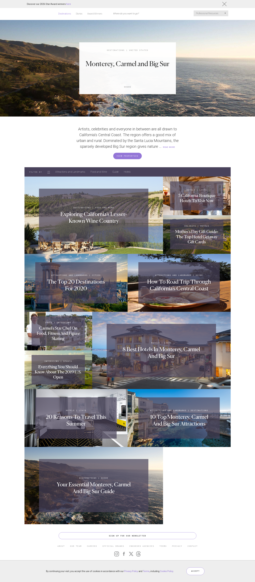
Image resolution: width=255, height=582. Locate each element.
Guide (115, 171)
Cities (96, 275)
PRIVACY (177, 546)
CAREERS (92, 546)
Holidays (190, 226)
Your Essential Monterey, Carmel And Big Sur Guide (94, 487)
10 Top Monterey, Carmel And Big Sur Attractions (179, 420)
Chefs (49, 322)
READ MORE (169, 147)
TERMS (163, 546)
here (68, 4)
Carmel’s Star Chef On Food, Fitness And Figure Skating (58, 333)
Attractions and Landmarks (70, 171)
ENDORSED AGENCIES (142, 546)
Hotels (127, 171)
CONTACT (193, 546)
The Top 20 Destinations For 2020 (76, 285)
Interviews (64, 322)
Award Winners (94, 13)
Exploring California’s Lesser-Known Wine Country (93, 217)
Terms (146, 571)
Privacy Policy (131, 571)
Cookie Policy (166, 571)
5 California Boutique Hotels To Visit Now (196, 198)
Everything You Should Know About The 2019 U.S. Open (58, 372)
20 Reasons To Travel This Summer (76, 420)
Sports (67, 361)
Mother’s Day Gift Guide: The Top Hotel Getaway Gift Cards (196, 236)
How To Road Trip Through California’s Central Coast (179, 285)
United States (138, 50)
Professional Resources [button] (211, 13)
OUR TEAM (76, 546)
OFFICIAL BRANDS (113, 546)
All (48, 171)
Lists (203, 190)
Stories (79, 13)
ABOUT (61, 546)
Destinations (64, 13)
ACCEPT (195, 571)
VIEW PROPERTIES (127, 156)
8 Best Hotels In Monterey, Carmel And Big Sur (161, 352)
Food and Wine (99, 171)
